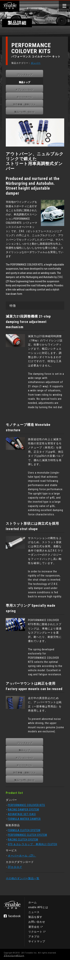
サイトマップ (36, 941)
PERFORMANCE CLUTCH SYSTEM (27, 834)
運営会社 (34, 926)
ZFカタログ (15, 866)
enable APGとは (38, 907)
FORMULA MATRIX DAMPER (24, 818)
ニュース (34, 912)
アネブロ (34, 936)
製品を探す (35, 916)
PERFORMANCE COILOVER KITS (26, 805)
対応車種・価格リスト (24, 104)
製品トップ (24, 82)
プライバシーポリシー (14, 955)
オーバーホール (24, 97)
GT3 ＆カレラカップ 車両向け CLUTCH (32, 844)
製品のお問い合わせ (24, 112)
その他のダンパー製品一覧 (22, 878)
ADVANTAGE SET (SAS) (22, 814)
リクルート (35, 931)
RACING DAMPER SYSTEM (23, 809)
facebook (14, 916)
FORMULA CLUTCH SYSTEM (24, 830)
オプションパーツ (24, 89)
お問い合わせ (36, 921)
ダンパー (36, 63)
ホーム (32, 902)
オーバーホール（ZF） (22, 855)
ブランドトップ (24, 74)
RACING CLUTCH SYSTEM (23, 839)
